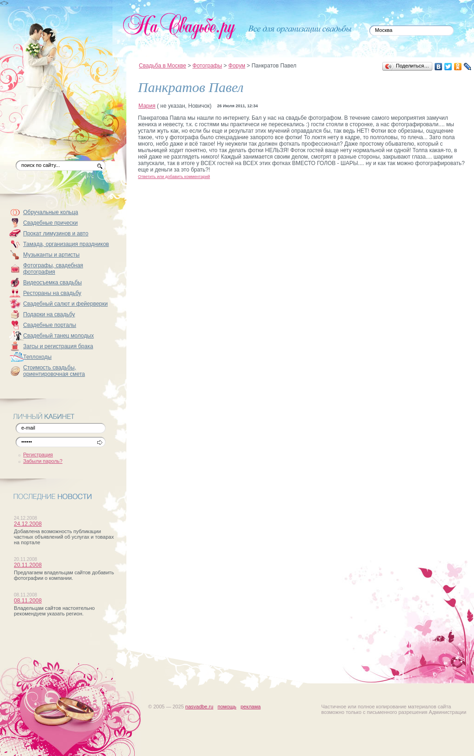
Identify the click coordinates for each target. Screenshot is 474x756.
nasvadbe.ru (199, 706)
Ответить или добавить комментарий (174, 176)
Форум (236, 65)
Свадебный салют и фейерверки (65, 304)
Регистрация (38, 454)
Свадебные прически (50, 223)
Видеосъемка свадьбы (52, 282)
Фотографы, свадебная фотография (53, 268)
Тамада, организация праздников (66, 244)
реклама (251, 706)
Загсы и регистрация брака (58, 346)
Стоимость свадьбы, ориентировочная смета (54, 370)
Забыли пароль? (42, 461)
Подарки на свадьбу (49, 314)
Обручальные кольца (50, 212)
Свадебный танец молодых (58, 335)
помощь (227, 706)
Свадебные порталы (49, 325)
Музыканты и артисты (51, 255)
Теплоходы (37, 357)
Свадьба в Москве (162, 65)
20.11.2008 (28, 565)
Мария (147, 106)
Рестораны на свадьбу (52, 293)
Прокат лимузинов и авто (55, 233)
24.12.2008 (28, 524)
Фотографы (207, 65)
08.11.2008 (28, 600)
